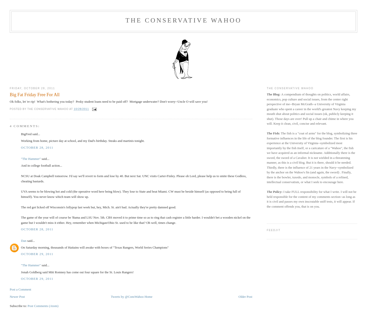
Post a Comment (20, 289)
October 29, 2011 (37, 254)
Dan (23, 241)
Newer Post (17, 297)
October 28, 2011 (37, 147)
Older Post (245, 297)
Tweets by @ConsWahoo (127, 297)
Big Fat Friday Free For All (35, 94)
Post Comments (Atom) (43, 306)
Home (149, 297)
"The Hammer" (31, 159)
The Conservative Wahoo (183, 20)
